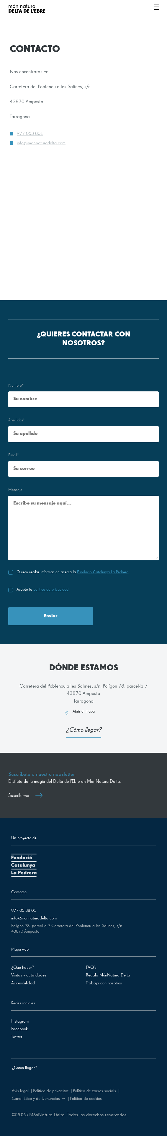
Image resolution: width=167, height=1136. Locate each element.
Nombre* (16, 385)
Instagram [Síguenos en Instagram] (20, 1021)
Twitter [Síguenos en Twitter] (16, 1037)
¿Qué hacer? (22, 967)
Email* (13, 455)
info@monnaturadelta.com (41, 143)
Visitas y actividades (28, 975)
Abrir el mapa (84, 711)
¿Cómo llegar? (83, 730)
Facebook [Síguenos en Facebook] (19, 1029)
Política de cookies (86, 1098)
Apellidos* (16, 420)
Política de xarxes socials (94, 1091)
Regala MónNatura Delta (108, 975)
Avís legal (20, 1091)
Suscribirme (25, 795)
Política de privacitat (50, 1091)
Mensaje (15, 490)
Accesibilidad (23, 983)
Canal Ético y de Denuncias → (39, 1098)
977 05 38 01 (23, 910)
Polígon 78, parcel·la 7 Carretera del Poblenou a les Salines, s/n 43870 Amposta (66, 929)
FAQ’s (91, 967)
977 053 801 (30, 133)
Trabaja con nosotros (104, 983)
